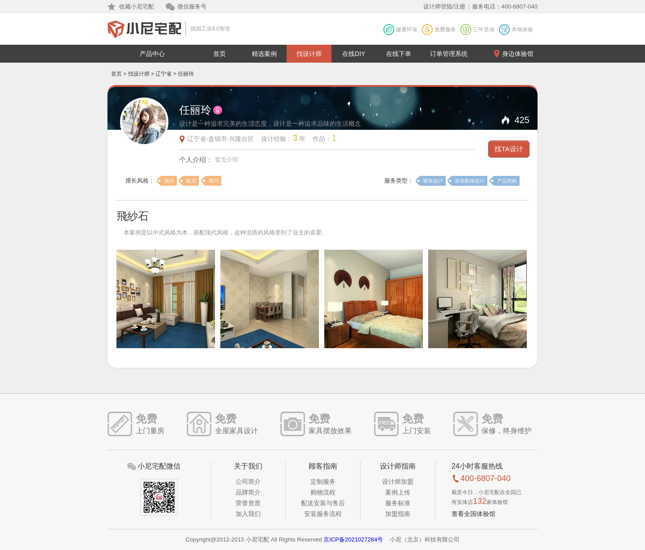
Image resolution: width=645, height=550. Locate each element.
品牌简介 (248, 492)
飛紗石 (132, 216)
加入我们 (248, 513)
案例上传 (397, 492)
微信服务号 (191, 6)
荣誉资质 (248, 503)
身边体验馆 (517, 53)
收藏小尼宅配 (136, 6)
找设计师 (309, 53)
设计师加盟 (397, 481)
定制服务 (322, 481)
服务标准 (397, 503)
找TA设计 (508, 149)
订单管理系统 (449, 53)
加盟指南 (397, 513)
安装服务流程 (323, 513)
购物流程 (322, 492)
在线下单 (398, 53)
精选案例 (264, 53)
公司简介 (248, 481)
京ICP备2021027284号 (353, 539)
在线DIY (353, 53)
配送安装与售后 (323, 503)
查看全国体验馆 (473, 513)
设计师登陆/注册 (444, 6)
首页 (219, 53)
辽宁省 (163, 74)
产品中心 (152, 53)
